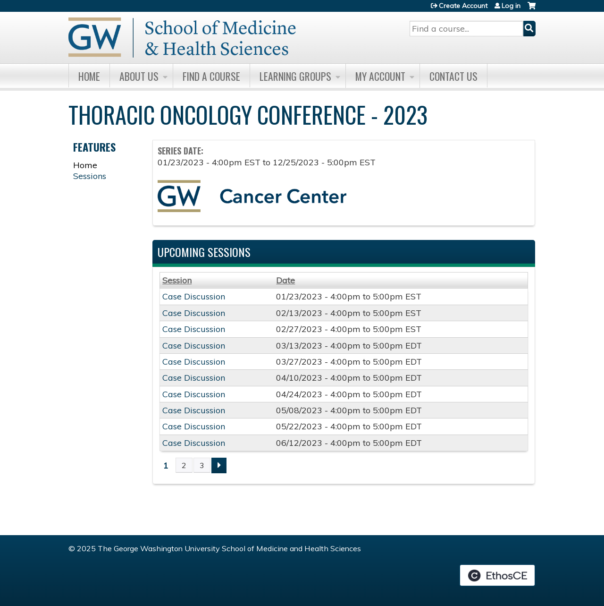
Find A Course (211, 76)
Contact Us (453, 76)
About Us (139, 76)
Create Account (463, 5)
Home (89, 76)
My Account (380, 76)
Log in (511, 5)
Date (285, 280)
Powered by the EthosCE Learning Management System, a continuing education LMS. (497, 575)
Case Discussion (193, 296)
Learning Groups (295, 76)
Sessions (89, 176)
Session (177, 280)
